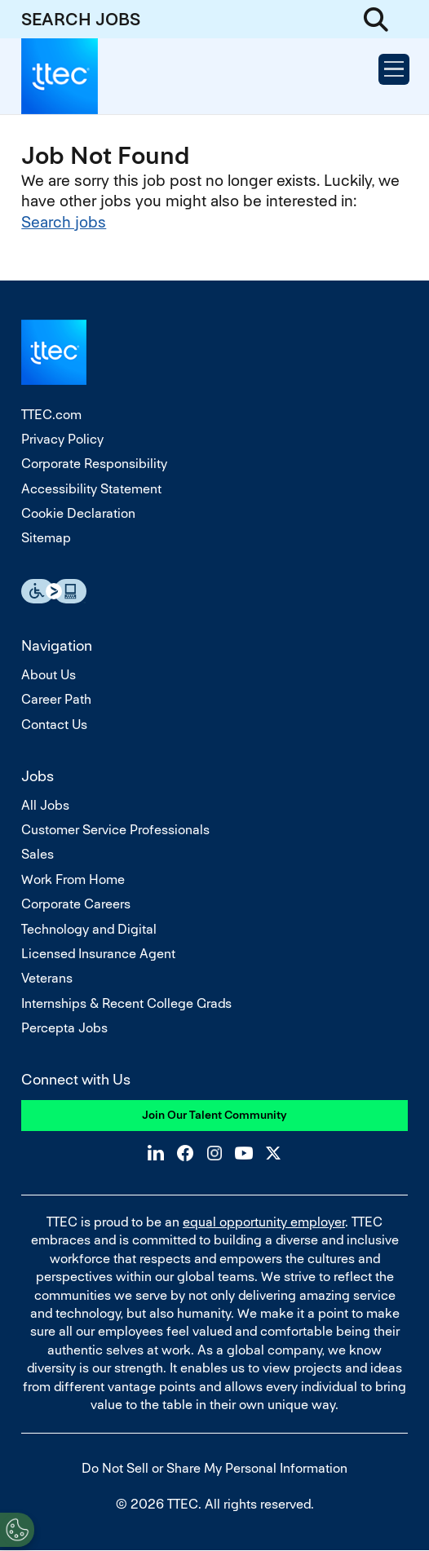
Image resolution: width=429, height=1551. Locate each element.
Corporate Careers (75, 903)
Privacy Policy (62, 439)
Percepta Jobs (64, 1027)
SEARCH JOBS (80, 19)
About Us (48, 674)
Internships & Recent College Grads (126, 1003)
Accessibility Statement (91, 488)
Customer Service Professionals (115, 829)
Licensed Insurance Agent (98, 953)
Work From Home (73, 879)
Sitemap (46, 537)
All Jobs (45, 805)
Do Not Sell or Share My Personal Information (214, 1468)
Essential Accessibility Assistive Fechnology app (53, 591)
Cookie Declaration (78, 513)
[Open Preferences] (17, 1530)
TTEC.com (51, 414)
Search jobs (63, 222)
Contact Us (54, 724)
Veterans (47, 978)
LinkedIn (156, 1153)
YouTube (244, 1153)
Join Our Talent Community (214, 1114)
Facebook (185, 1153)
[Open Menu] (393, 69)
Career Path (56, 699)
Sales (37, 854)
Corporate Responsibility (94, 463)
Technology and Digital (89, 929)
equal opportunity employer (264, 1222)
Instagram (214, 1153)
